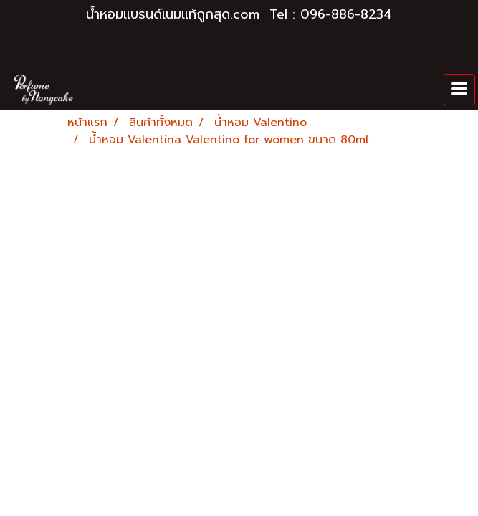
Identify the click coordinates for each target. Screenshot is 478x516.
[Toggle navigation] (459, 89)
